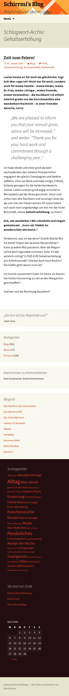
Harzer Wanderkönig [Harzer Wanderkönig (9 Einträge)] (17, 506)
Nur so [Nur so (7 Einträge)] (30, 528)
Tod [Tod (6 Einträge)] (9, 561)
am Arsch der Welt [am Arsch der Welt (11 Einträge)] (17, 487)
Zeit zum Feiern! (19, 57)
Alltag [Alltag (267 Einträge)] (13, 481)
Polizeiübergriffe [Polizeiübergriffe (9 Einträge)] (15, 538)
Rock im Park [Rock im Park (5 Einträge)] (12, 548)
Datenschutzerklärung (19, 593)
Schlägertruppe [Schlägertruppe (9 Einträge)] (26, 548)
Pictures (8, 355)
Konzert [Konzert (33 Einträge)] (13, 517)
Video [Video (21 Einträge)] (23, 561)
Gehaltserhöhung (13, 67)
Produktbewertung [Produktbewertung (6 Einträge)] (32, 539)
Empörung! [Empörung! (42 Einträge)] (16, 496)
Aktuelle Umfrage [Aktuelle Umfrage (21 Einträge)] (29, 475)
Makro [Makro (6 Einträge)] (10, 523)
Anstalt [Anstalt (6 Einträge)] (31, 487)
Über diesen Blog (16, 604)
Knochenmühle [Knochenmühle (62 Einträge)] (20, 511)
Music (7, 350)
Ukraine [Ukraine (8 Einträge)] (15, 561)
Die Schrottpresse (14, 417)
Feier (44, 63)
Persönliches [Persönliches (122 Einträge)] (19, 533)
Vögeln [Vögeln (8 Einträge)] (36, 561)
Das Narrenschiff (13, 411)
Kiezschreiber (11, 446)
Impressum (13, 598)
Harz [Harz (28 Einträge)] (20, 502)
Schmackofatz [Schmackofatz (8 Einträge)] (14, 551)
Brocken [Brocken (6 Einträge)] (11, 491)
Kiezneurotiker (12, 440)
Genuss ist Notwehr (14, 423)
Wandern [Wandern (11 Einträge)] (12, 566)
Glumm (7, 429)
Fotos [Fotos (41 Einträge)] (11, 502)
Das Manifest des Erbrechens (20, 406)
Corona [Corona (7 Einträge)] (19, 491)
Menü (7, 18)
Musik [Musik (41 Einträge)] (27, 523)
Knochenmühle (32, 67)
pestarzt (8, 451)
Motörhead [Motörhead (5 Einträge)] (18, 523)
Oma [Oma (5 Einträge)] (35, 528)
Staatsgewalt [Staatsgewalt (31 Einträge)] (17, 556)
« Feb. (14, 659)
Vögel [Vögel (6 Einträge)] (30, 561)
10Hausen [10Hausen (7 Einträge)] (12, 475)
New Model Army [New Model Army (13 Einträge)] (16, 527)
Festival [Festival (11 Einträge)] (30, 497)
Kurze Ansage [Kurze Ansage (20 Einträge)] (29, 518)
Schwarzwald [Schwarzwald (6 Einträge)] (28, 552)
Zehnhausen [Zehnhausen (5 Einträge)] (23, 570)
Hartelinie (9, 434)
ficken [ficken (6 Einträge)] (38, 497)
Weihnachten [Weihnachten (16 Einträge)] (26, 566)
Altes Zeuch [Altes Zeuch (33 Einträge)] (29, 482)
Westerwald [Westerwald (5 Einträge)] (12, 570)
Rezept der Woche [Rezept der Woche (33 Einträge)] (21, 543)
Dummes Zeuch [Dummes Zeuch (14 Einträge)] (32, 491)
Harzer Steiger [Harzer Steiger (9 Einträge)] (31, 502)
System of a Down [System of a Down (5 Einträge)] (34, 557)
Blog (32, 63)
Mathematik (47, 67)
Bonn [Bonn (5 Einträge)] (37, 488)
